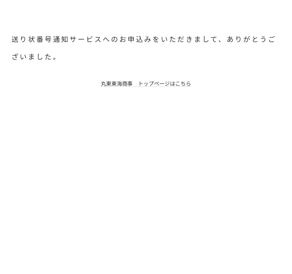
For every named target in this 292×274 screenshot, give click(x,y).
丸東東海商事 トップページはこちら (146, 83)
